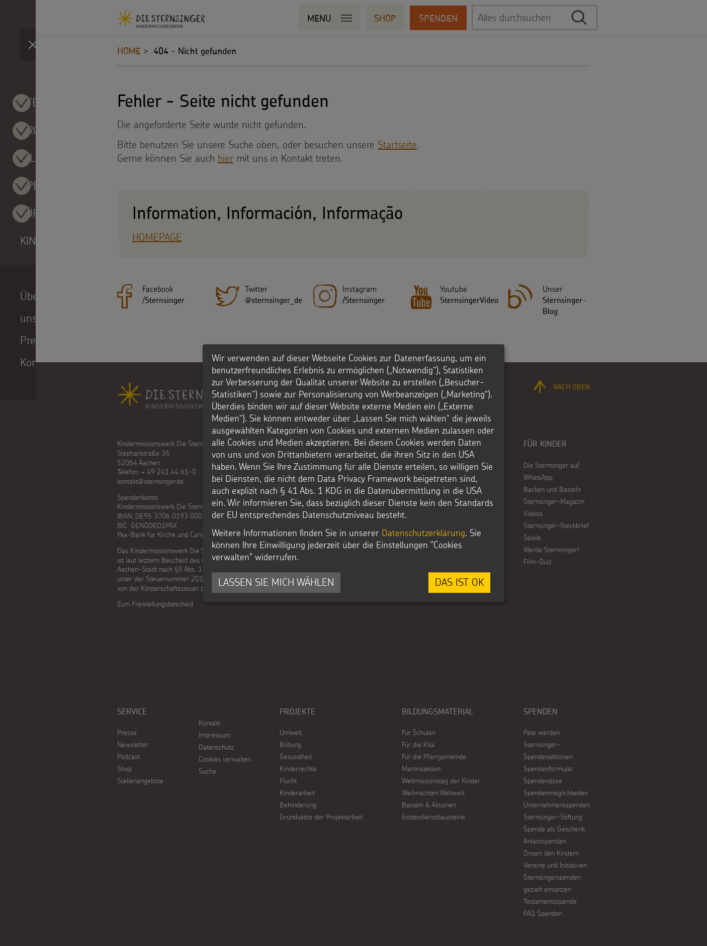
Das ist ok (459, 582)
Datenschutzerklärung (423, 533)
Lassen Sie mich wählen (276, 582)
